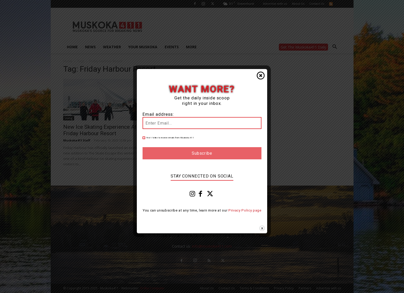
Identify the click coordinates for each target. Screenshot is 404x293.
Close (261, 75)
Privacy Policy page (244, 210)
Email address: (158, 114)
